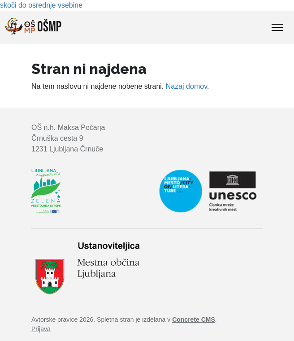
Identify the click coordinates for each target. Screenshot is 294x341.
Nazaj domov (186, 86)
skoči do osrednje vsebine (41, 5)
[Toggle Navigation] (277, 27)
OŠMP (33, 27)
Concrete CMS (193, 319)
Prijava (41, 328)
